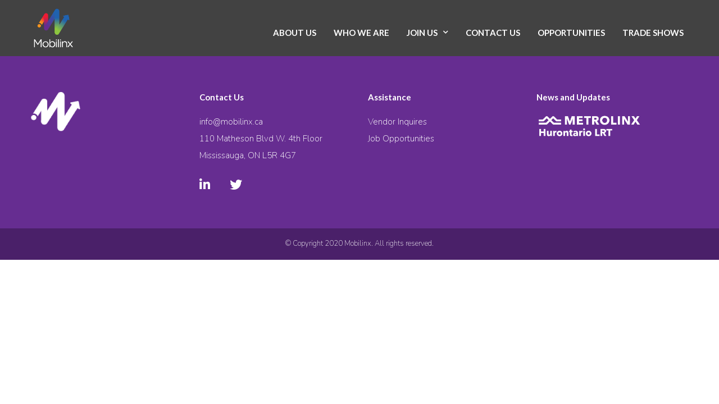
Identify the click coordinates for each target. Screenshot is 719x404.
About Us (294, 32)
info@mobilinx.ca (231, 121)
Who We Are (361, 32)
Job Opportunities (401, 138)
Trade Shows (653, 32)
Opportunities (571, 32)
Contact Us (493, 32)
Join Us (422, 32)
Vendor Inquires (397, 121)
